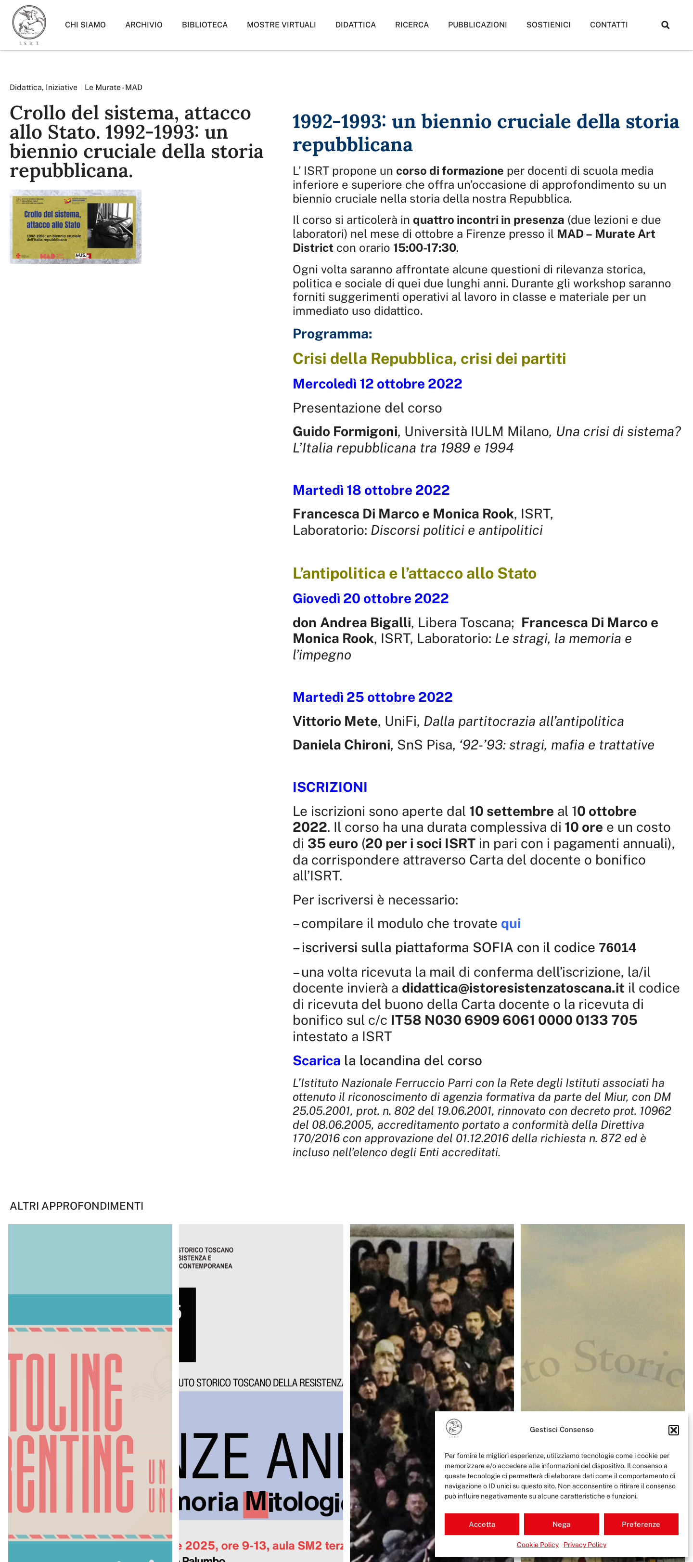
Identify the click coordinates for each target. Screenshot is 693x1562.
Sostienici (548, 24)
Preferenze (641, 1524)
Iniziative (61, 87)
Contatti (609, 24)
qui (511, 923)
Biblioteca (205, 24)
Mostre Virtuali (281, 24)
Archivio (144, 24)
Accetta (482, 1524)
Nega (561, 1524)
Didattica (355, 24)
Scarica (317, 1060)
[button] (674, 1430)
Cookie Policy (538, 1545)
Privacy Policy (585, 1545)
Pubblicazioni (477, 24)
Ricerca (412, 24)
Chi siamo (85, 24)
